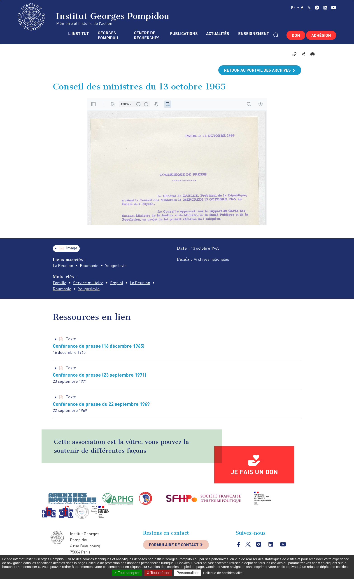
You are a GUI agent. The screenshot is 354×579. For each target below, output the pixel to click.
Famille (59, 282)
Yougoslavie (89, 288)
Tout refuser (158, 573)
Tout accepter (127, 573)
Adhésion (321, 35)
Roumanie (62, 288)
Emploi (116, 282)
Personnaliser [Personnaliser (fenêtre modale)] (188, 573)
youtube (333, 7)
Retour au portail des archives (257, 70)
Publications (183, 33)
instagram (316, 7)
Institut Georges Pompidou (93, 16)
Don (296, 35)
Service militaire (88, 282)
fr (295, 7)
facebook (302, 7)
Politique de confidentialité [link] (222, 573)
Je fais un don (254, 472)
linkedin (325, 7)
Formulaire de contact (173, 544)
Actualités (217, 33)
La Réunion (140, 282)
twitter (309, 7)
